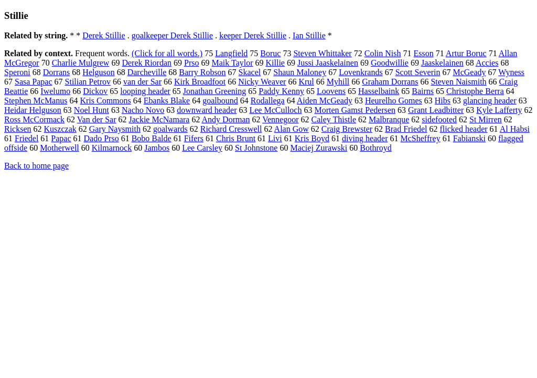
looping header (145, 91)
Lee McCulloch (275, 110)
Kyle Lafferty (499, 110)
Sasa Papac (33, 81)
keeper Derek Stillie (252, 35)
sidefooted (439, 119)
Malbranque (389, 119)
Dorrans (56, 72)
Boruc (270, 53)
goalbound (220, 100)
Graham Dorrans (390, 81)
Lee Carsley (202, 147)
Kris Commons (105, 100)
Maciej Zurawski (318, 147)
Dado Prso (101, 138)
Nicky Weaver (262, 81)
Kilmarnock (112, 147)
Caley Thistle (334, 119)
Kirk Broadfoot (199, 81)
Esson (424, 53)
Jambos (156, 147)
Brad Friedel (406, 128)
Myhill (338, 81)
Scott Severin (418, 72)
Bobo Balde (151, 138)
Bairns (423, 91)
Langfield (231, 53)
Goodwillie (390, 62)
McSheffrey (421, 138)
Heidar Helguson (32, 110)
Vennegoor (280, 119)
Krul (306, 81)
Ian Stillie (309, 35)
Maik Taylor (232, 62)
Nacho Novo (143, 110)
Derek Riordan (146, 62)
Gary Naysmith (115, 128)
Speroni (17, 72)
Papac (61, 138)
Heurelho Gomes (393, 100)
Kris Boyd (312, 138)
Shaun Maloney (299, 72)
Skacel (250, 72)
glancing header (490, 100)
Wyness (511, 72)
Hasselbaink (378, 91)
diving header (365, 138)
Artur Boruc (466, 53)
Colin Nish (382, 53)
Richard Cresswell (231, 128)
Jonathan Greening (214, 91)
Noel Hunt (91, 110)
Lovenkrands (361, 72)
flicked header (464, 128)
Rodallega (268, 100)
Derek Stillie (103, 35)
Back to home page (36, 165)
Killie (275, 62)
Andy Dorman (226, 119)
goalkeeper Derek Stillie (172, 35)
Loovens (331, 91)
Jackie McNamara (158, 119)
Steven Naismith (458, 81)
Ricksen (17, 128)
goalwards (170, 128)
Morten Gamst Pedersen (354, 110)
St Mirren (485, 119)
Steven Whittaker (322, 53)
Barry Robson (202, 72)
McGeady (469, 72)
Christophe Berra (475, 91)
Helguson (98, 72)
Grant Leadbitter (436, 110)
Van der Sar (96, 119)
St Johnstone (256, 147)
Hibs (442, 100)
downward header (207, 110)
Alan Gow (291, 128)
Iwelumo (55, 91)
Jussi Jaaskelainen (327, 62)
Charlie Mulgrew (81, 62)
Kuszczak (60, 128)
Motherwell (59, 147)
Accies (487, 62)
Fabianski (469, 138)
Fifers (193, 138)
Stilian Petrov (88, 81)
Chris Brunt (235, 138)
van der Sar (142, 81)
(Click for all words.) (167, 53)
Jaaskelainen (442, 62)
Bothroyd (375, 147)
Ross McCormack (34, 119)
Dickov (95, 91)
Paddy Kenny (281, 91)
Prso (191, 62)
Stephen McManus (35, 100)
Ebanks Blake (167, 100)
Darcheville (147, 72)
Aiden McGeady (324, 100)
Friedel (26, 138)
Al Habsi (515, 128)
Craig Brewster (346, 128)
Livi (275, 138)
